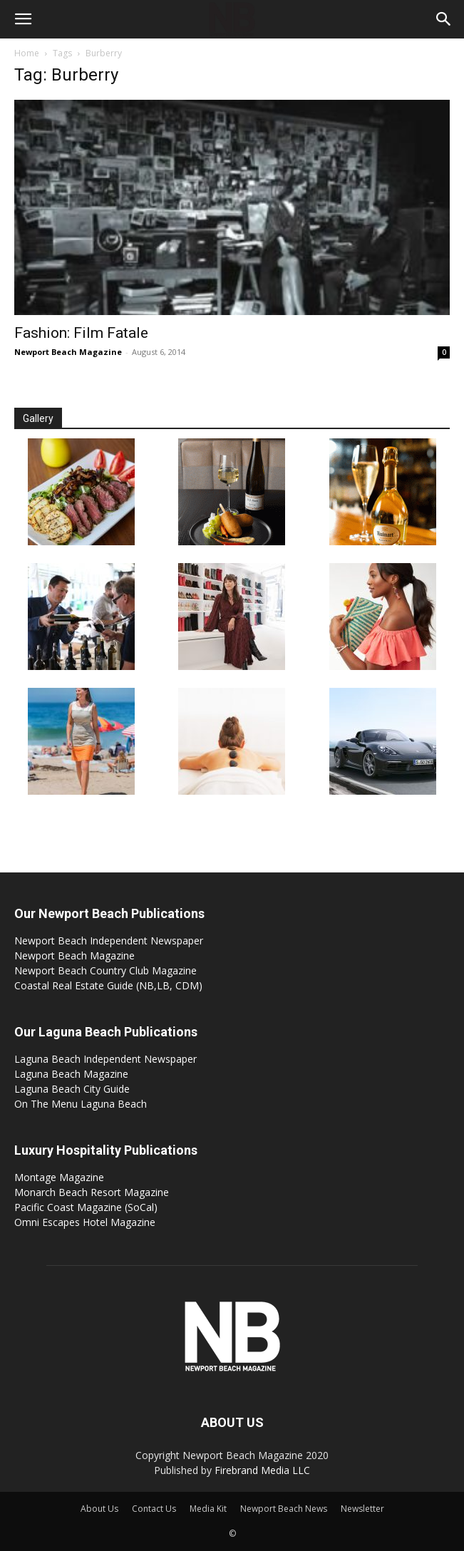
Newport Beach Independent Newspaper (108, 940)
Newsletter (362, 1509)
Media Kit (208, 1509)
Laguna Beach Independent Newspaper (105, 1059)
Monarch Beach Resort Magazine (91, 1192)
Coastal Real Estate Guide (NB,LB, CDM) (108, 985)
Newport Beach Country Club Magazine (105, 970)
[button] (23, 19)
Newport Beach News (283, 1509)
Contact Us (154, 1509)
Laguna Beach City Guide (72, 1089)
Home (26, 53)
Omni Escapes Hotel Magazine (84, 1222)
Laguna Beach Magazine (71, 1074)
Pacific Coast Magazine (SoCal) (86, 1207)
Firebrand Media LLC (262, 1470)
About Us (99, 1509)
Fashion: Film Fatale (81, 332)
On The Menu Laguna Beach (80, 1104)
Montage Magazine (59, 1177)
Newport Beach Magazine (68, 351)
